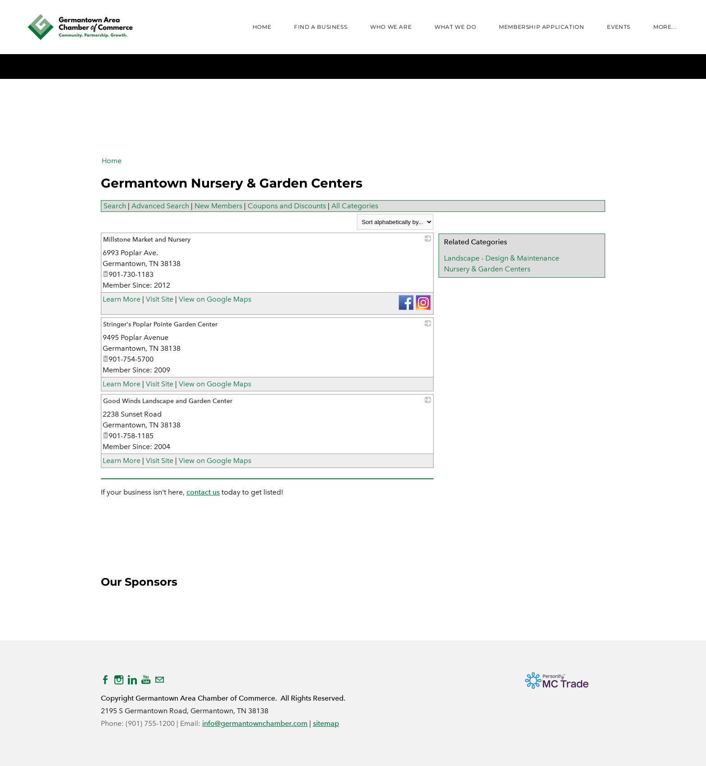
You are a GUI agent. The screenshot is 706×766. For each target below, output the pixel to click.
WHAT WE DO (455, 26)
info (208, 723)
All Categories (354, 206)
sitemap (326, 723)
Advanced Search (160, 206)
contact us (203, 492)
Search (115, 206)
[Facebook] (105, 679)
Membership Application (541, 26)
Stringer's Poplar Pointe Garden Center (160, 324)
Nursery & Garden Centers (487, 269)
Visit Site (159, 299)
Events (618, 26)
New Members (218, 206)
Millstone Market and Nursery (146, 239)
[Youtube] (145, 679)
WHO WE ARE (391, 26)
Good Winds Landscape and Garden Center (167, 401)
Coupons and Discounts (287, 206)
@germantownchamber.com (261, 723)
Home (262, 26)
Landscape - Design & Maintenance (501, 258)
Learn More (121, 299)
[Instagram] (118, 679)
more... (664, 26)
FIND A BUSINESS (320, 26)
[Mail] (159, 679)
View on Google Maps (215, 299)
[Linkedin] (132, 679)
